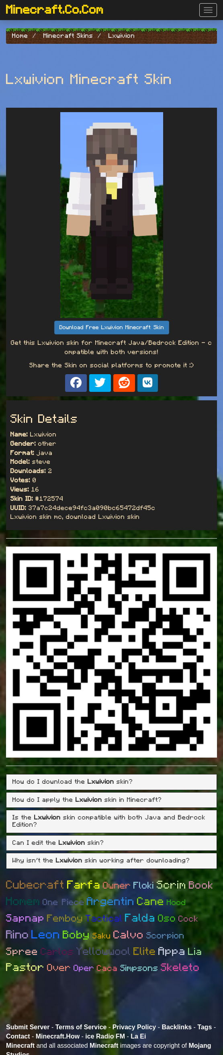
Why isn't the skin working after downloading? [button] (101, 860)
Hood (176, 903)
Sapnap (25, 918)
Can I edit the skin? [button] (58, 843)
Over (59, 968)
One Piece (63, 902)
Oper (84, 968)
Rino (17, 935)
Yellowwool (103, 951)
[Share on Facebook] (76, 383)
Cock (188, 919)
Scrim (171, 885)
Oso (167, 919)
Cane (150, 902)
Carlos (57, 952)
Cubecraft (35, 885)
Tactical (104, 919)
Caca (107, 968)
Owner (117, 886)
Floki (143, 886)
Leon (45, 935)
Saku (101, 936)
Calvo (128, 935)
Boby (76, 935)
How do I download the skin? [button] (72, 781)
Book (201, 885)
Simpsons (139, 968)
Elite (144, 951)
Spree (22, 951)
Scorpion (165, 935)
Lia (195, 952)
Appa (172, 951)
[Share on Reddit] (124, 383)
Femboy (65, 919)
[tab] (111, 782)
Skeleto (180, 967)
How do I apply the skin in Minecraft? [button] (87, 800)
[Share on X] (100, 383)
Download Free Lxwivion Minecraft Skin (111, 327)
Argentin (111, 902)
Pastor (25, 967)
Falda (140, 918)
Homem (23, 902)
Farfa (83, 885)
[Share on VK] (147, 383)
